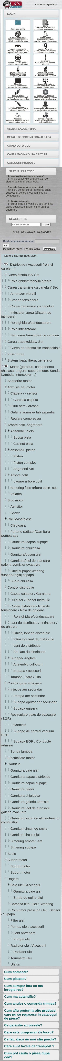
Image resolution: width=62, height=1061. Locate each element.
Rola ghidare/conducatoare (31, 281)
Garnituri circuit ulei (25, 835)
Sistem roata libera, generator (29, 360)
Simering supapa (23, 847)
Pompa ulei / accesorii (27, 926)
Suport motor (17, 860)
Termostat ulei (21, 958)
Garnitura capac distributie (30, 776)
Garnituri (20, 725)
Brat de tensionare (24, 300)
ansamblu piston (22, 450)
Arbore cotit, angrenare (24, 425)
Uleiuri (15, 964)
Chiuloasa (18, 525)
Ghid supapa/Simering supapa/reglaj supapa (22, 573)
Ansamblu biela (22, 431)
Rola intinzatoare (23, 329)
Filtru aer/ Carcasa (24, 406)
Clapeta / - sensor (23, 393)
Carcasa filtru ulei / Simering (31, 904)
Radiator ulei (23, 952)
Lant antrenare (24, 933)
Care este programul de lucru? (29, 1032)
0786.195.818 (28, 231)
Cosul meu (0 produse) (46, 4)
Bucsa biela (22, 437)
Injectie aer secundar (26, 689)
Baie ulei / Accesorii (25, 885)
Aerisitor (16, 506)
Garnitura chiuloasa (25, 548)
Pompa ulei (22, 939)
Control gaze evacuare (24, 683)
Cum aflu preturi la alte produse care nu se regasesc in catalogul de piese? (30, 1014)
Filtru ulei (17, 920)
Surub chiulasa (21, 581)
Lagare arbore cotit (27, 481)
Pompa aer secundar (29, 696)
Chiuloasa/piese (19, 519)
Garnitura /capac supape (29, 542)
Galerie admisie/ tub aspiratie (32, 412)
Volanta (16, 494)
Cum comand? (16, 972)
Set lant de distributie (29, 652)
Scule (11, 853)
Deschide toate (12, 248)
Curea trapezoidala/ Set (25, 341)
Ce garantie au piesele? (23, 1025)
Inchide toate (32, 248)
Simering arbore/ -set (26, 841)
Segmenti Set (23, 469)
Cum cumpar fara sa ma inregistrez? (23, 987)
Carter (15, 513)
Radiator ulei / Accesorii (28, 945)
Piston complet (24, 462)
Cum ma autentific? (20, 996)
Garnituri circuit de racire (29, 828)
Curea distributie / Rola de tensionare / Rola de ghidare (25, 608)
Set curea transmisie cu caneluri (34, 335)
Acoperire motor (19, 381)
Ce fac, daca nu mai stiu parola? (30, 1039)
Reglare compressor (25, 418)
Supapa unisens (25, 708)
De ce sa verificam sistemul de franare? (26, 176)
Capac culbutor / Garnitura (30, 593)
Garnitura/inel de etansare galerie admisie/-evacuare (25, 562)
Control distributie (20, 587)
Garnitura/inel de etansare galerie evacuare (25, 810)
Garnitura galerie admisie (29, 802)
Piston (18, 456)
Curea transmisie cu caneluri (32, 306)
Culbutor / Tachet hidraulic (30, 600)
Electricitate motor (21, 758)
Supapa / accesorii (27, 671)
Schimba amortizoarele (18, 201)
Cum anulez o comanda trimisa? (30, 1003)
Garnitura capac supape (28, 783)
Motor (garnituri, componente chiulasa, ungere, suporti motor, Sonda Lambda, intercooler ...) (30, 370)
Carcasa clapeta (25, 400)
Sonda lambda (21, 751)
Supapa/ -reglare (23, 658)
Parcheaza (49, 249)
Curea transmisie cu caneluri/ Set (32, 287)
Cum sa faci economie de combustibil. (25, 187)
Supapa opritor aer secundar (35, 702)
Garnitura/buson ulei (25, 554)
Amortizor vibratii (23, 293)
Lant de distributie (26, 645)
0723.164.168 (44, 231)
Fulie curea (15, 354)
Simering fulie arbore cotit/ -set (33, 488)
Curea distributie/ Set (23, 275)
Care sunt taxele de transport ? (29, 1046)
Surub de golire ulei (28, 897)
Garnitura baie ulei (24, 770)
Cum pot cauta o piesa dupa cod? (27, 1055)
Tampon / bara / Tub (25, 677)
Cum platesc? (15, 979)
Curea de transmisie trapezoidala (35, 348)
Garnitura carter (22, 789)
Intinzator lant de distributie (33, 639)
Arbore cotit (19, 475)
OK (6, 245)
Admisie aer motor (21, 387)
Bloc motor (15, 500)
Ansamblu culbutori (27, 664)
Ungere (13, 879)
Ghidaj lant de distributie (31, 633)
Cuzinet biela (23, 443)
